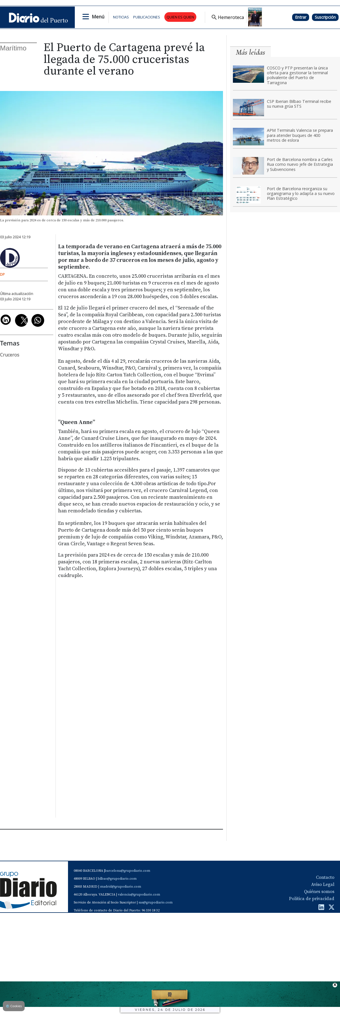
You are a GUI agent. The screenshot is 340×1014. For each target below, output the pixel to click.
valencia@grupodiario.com (139, 894)
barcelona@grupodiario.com (127, 871)
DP (2, 274)
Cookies (14, 1006)
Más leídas (250, 52)
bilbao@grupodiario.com (117, 879)
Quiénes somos (319, 891)
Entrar (300, 17)
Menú (98, 17)
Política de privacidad (311, 898)
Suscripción (325, 17)
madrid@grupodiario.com (120, 886)
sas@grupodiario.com (156, 902)
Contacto (325, 877)
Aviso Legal (322, 884)
